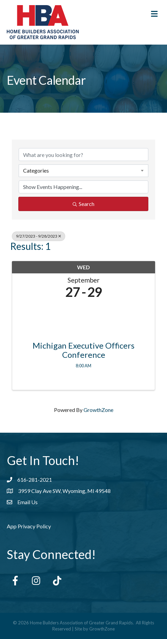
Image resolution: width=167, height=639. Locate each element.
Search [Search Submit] (83, 204)
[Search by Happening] (83, 186)
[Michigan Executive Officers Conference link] (83, 318)
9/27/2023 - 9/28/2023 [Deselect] (38, 236)
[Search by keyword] (83, 154)
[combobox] (83, 170)
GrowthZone (98, 409)
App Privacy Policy (29, 526)
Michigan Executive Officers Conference (83, 350)
